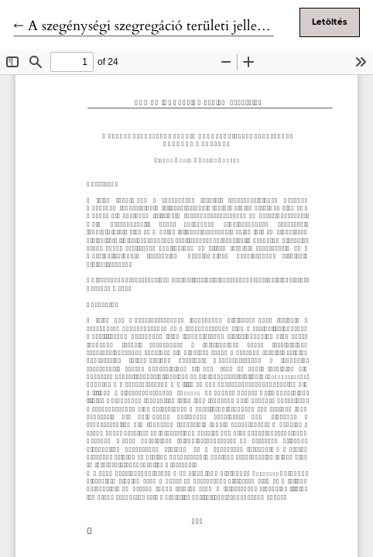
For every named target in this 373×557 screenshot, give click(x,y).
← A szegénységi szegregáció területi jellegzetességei (167, 26)
